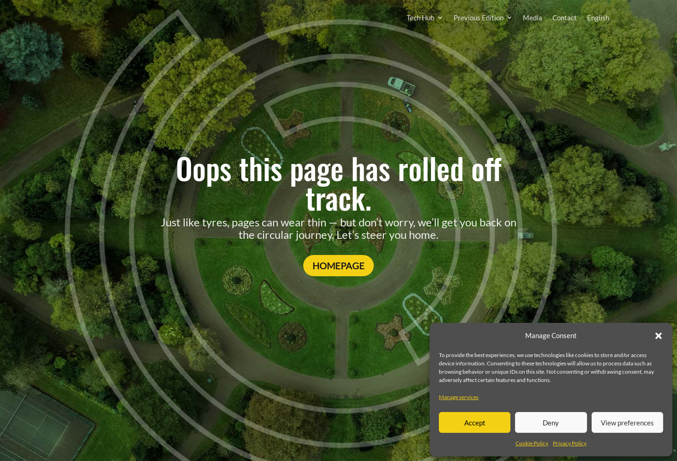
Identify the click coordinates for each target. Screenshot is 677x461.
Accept (474, 423)
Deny (551, 423)
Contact (564, 17)
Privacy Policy (570, 443)
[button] (658, 335)
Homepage (338, 265)
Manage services (459, 397)
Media (532, 17)
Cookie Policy (531, 443)
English (598, 17)
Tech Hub (420, 17)
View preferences (627, 423)
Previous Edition (478, 17)
